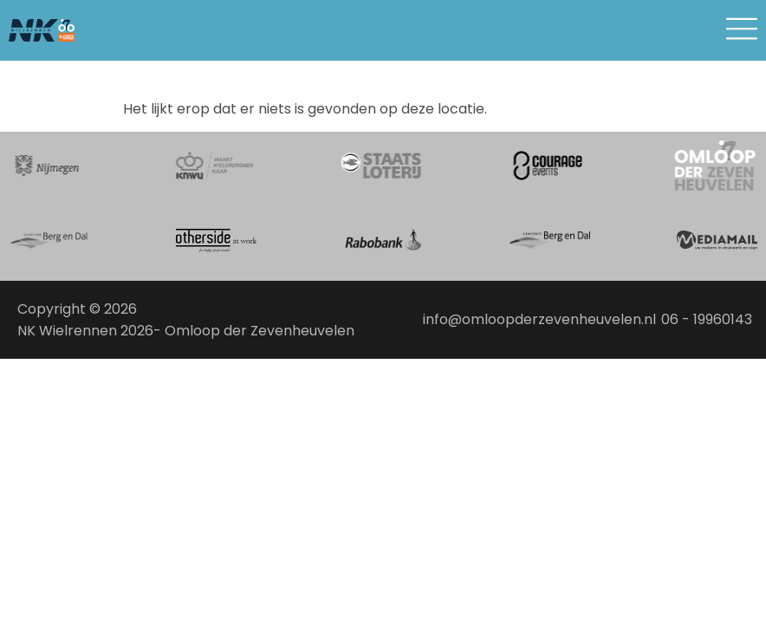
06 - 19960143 (706, 319)
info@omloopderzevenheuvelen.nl (539, 319)
